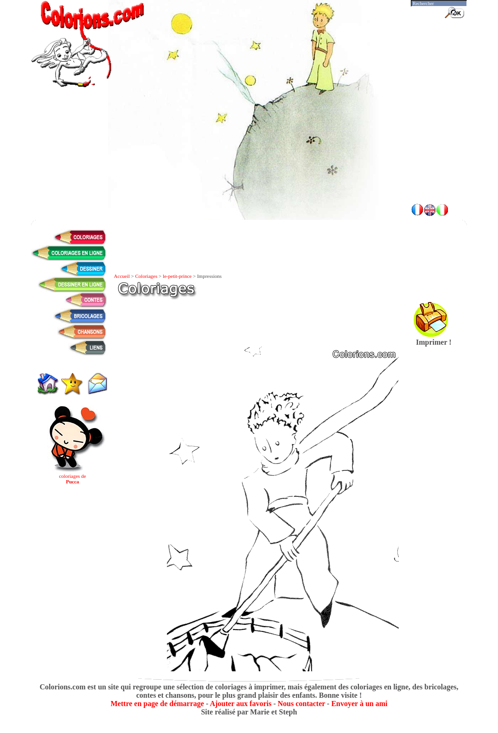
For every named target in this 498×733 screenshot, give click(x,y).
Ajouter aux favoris (240, 703)
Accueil (122, 276)
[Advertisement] (249, 171)
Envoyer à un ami (359, 703)
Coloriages (146, 276)
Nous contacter (301, 703)
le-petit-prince (177, 276)
